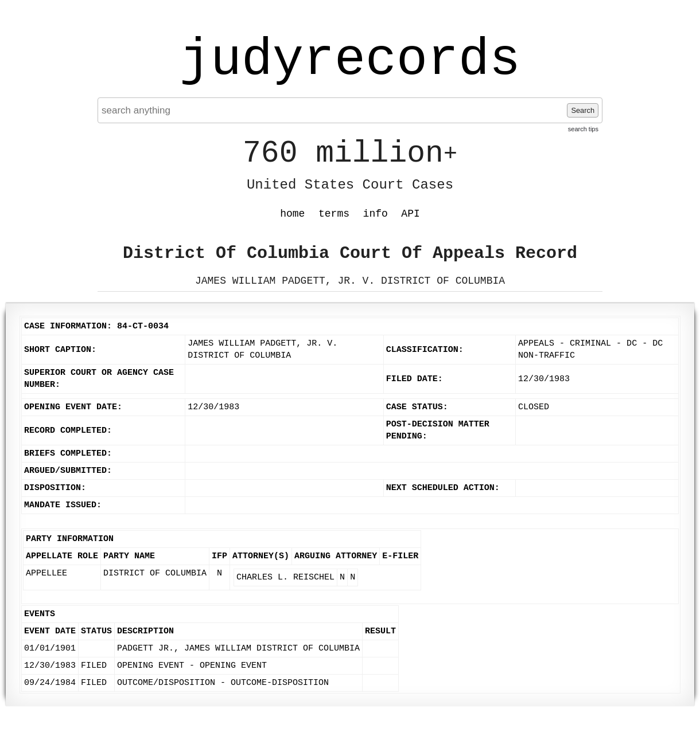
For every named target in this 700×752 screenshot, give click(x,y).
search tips (583, 129)
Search (582, 110)
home (292, 214)
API (410, 214)
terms (333, 214)
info (375, 214)
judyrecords (350, 60)
